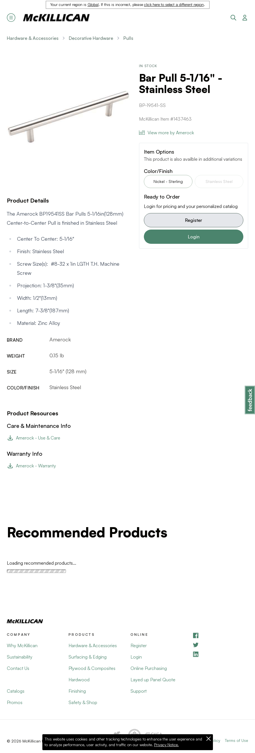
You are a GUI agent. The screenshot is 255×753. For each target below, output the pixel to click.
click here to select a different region (174, 4)
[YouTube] (220, 644)
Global (93, 4)
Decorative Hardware (91, 38)
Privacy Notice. (166, 744)
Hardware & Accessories (33, 38)
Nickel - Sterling (168, 181)
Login (194, 237)
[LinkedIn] (220, 654)
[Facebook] (220, 635)
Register (193, 220)
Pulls (128, 38)
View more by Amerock (166, 132)
